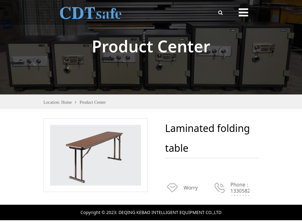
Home (66, 102)
